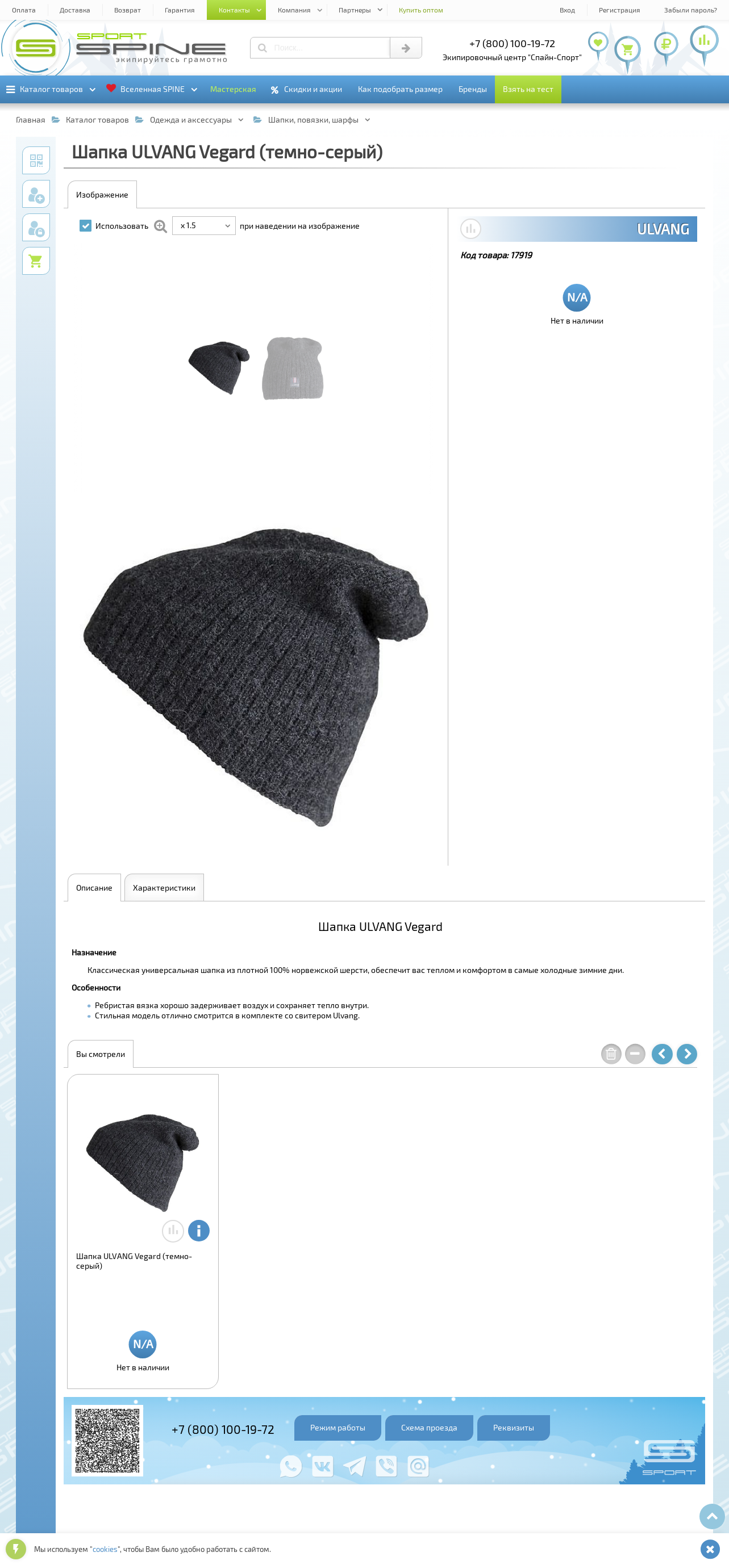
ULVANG (663, 228)
